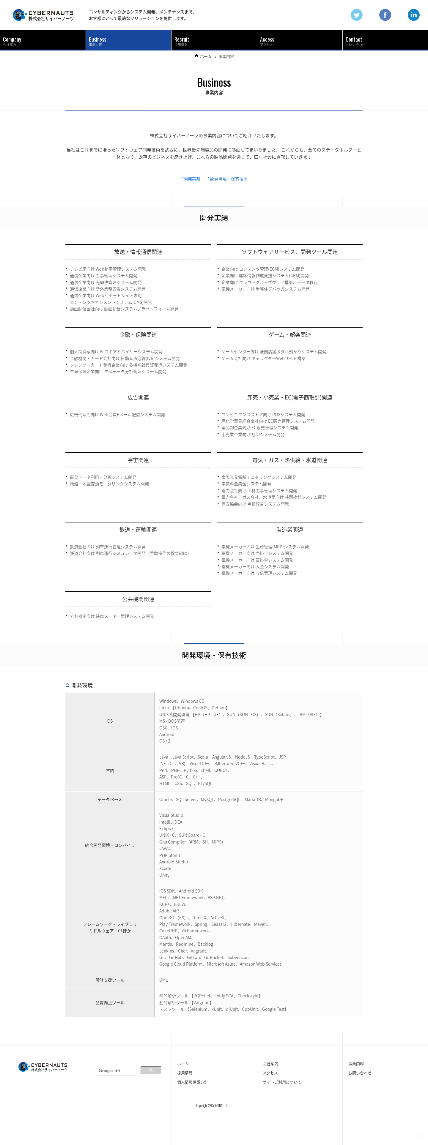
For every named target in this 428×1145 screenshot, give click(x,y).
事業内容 (97, 41)
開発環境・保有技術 (229, 178)
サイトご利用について (282, 1082)
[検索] (115, 1070)
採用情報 (181, 41)
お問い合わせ (355, 41)
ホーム (206, 56)
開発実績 (192, 178)
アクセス (267, 41)
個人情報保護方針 (192, 1082)
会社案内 (12, 41)
